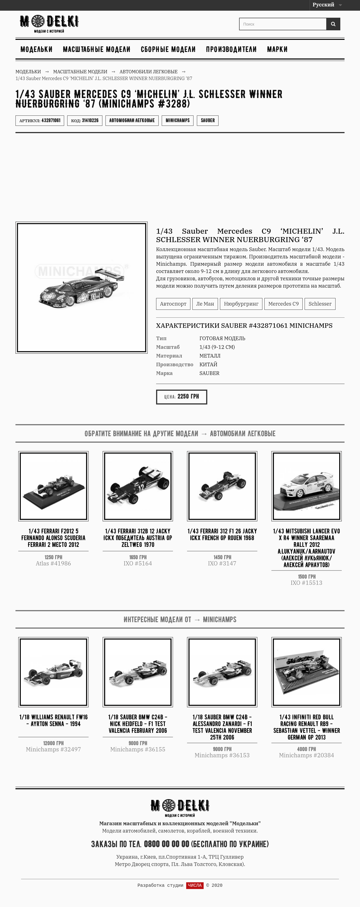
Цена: (170, 397)
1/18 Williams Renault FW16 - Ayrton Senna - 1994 (53, 720)
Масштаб (168, 347)
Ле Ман (205, 304)
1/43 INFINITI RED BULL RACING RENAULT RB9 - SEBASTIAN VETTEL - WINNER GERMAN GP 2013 (306, 727)
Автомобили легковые (132, 120)
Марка (164, 373)
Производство (175, 364)
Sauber (208, 120)
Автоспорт (173, 304)
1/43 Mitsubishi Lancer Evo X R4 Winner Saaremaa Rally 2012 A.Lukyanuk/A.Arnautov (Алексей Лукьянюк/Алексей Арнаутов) (306, 547)
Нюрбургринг (241, 304)
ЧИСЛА (195, 885)
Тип (161, 338)
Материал (169, 356)
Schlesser (320, 304)
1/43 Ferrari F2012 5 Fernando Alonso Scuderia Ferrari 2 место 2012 (53, 538)
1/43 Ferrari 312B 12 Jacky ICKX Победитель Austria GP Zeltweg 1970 (138, 538)
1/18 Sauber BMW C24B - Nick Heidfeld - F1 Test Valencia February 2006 (137, 724)
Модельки (37, 49)
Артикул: (39, 120)
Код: (84, 120)
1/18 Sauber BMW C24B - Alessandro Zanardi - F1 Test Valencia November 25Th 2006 (222, 727)
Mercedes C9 (283, 304)
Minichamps (178, 120)
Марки (277, 49)
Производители (231, 49)
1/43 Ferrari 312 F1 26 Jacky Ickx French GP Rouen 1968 (222, 534)
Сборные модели (168, 49)
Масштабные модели (97, 49)
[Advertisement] (180, 179)
